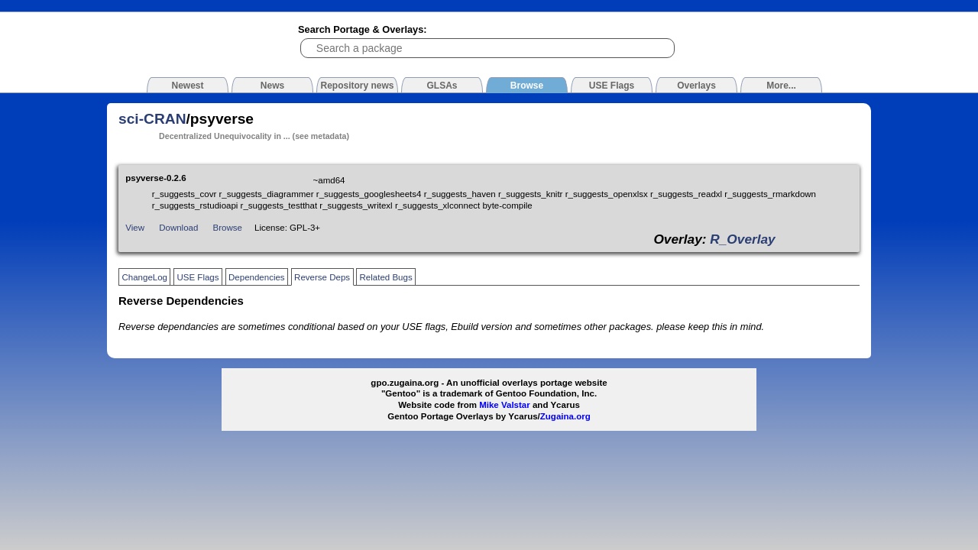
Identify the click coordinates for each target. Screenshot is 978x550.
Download (178, 227)
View (134, 227)
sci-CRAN (152, 119)
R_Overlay (742, 239)
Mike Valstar (504, 404)
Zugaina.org (565, 416)
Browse (227, 227)
